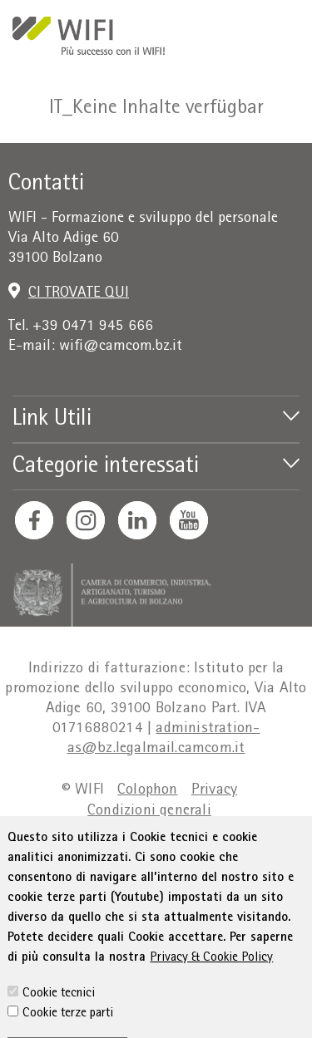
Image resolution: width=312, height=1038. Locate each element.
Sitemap (256, 832)
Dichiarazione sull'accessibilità (116, 832)
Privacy (214, 791)
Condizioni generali (149, 811)
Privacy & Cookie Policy (211, 1009)
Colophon (147, 791)
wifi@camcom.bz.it (120, 347)
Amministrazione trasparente (149, 853)
